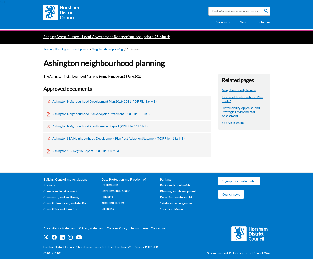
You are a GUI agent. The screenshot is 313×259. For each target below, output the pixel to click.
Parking (165, 179)
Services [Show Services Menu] (221, 22)
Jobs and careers (113, 202)
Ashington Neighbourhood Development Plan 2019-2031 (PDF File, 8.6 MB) (104, 101)
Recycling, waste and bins (177, 197)
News (244, 22)
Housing (107, 196)
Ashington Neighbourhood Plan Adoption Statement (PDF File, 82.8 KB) (101, 114)
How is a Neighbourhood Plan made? (242, 99)
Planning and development (178, 191)
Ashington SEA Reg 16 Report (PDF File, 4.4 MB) (85, 151)
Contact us (263, 22)
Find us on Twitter (46, 237)
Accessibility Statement (59, 228)
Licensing (108, 208)
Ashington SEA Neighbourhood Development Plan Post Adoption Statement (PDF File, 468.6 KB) (118, 138)
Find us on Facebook (54, 237)
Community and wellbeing (61, 197)
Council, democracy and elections (66, 203)
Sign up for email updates (239, 181)
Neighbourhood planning (239, 90)
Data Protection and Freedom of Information (124, 181)
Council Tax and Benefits (60, 209)
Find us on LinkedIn (62, 237)
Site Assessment (233, 122)
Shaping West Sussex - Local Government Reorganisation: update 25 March (106, 36)
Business (49, 185)
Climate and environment (60, 191)
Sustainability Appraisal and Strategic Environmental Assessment (241, 112)
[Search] (266, 11)
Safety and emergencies (176, 203)
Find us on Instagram (70, 237)
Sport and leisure (171, 209)
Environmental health (116, 190)
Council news (231, 194)
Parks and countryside (175, 185)
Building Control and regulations (65, 179)
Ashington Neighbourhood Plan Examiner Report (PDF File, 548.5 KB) (100, 126)
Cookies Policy (117, 228)
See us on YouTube (79, 237)
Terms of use (139, 228)
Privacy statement (91, 228)
